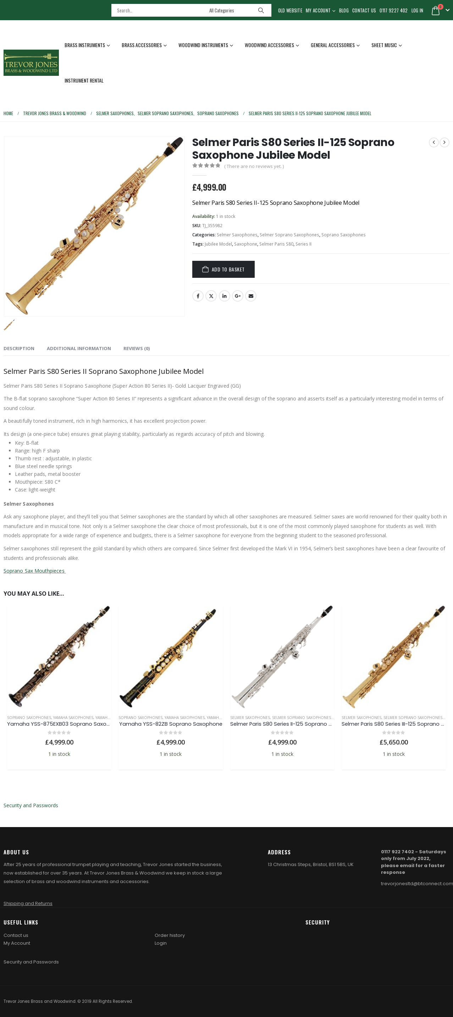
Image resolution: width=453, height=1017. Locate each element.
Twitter (211, 296)
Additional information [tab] (79, 348)
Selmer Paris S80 (276, 244)
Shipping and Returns (28, 903)
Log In (417, 10)
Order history (170, 935)
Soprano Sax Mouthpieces (35, 570)
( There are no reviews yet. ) (254, 166)
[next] (444, 142)
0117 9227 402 (394, 10)
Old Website (290, 10)
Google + (237, 296)
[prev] (434, 142)
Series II (303, 244)
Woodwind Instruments (203, 45)
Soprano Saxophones (343, 235)
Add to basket (228, 269)
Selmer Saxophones (237, 235)
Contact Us (364, 10)
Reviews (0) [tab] (136, 348)
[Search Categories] (229, 10)
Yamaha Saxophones (73, 717)
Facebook (198, 296)
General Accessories (333, 45)
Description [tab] (19, 348)
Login (161, 943)
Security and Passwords (31, 805)
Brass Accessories (142, 45)
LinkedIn (224, 296)
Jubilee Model (218, 244)
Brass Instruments (85, 45)
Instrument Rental (84, 80)
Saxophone (245, 244)
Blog (344, 10)
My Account (318, 10)
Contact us (16, 935)
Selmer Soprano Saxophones (289, 235)
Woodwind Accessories (269, 45)
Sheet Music (384, 45)
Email (250, 296)
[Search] (261, 10)
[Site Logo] (31, 62)
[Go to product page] (59, 657)
